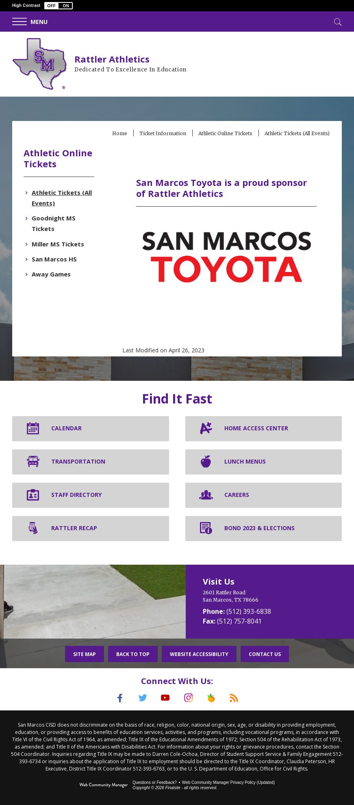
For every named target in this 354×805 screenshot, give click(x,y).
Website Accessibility (199, 653)
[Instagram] (188, 697)
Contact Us (265, 653)
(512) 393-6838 (248, 610)
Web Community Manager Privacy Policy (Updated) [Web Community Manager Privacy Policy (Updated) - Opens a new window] (228, 781)
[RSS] (236, 697)
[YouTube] (165, 697)
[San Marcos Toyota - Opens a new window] (226, 281)
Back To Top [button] (133, 653)
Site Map (84, 653)
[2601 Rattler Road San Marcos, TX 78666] (270, 596)
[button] (58, 5)
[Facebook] (118, 697)
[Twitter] (141, 697)
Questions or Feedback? (154, 781)
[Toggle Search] (337, 21)
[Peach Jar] (212, 697)
